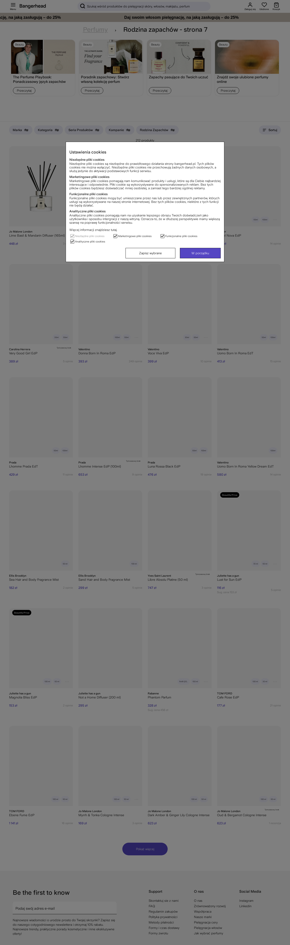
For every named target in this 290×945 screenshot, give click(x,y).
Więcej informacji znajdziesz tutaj (93, 230)
